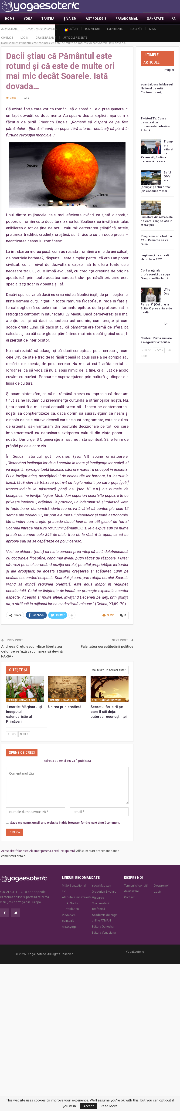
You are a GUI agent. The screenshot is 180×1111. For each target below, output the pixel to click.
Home (10, 19)
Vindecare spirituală (68, 912)
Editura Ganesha (103, 921)
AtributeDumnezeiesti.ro (75, 891)
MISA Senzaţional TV (74, 882)
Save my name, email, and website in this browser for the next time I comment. (65, 817)
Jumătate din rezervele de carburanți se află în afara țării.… (157, 216)
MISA (152, 28)
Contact (7, 37)
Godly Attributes (72, 900)
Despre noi (92, 28)
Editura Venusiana (104, 927)
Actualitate (9, 28)
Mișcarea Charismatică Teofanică (100, 897)
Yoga (28, 19)
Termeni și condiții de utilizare (136, 882)
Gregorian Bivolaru (104, 886)
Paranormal (126, 19)
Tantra (47, 19)
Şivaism (70, 19)
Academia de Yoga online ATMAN (104, 912)
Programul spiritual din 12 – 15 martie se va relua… (156, 235)
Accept (88, 1106)
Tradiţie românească (21, 695)
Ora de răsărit (46, 37)
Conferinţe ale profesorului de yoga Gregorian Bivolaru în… (156, 269)
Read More (109, 1106)
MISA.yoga (69, 921)
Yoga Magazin (101, 880)
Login (24, 37)
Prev (12, 728)
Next (24, 728)
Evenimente (115, 28)
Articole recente (75, 37)
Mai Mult (155, 19)
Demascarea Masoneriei (41, 28)
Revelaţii (136, 28)
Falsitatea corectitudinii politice (107, 641)
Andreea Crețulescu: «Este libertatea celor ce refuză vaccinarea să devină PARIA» (32, 646)
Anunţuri (71, 28)
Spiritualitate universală (109, 695)
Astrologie (96, 19)
